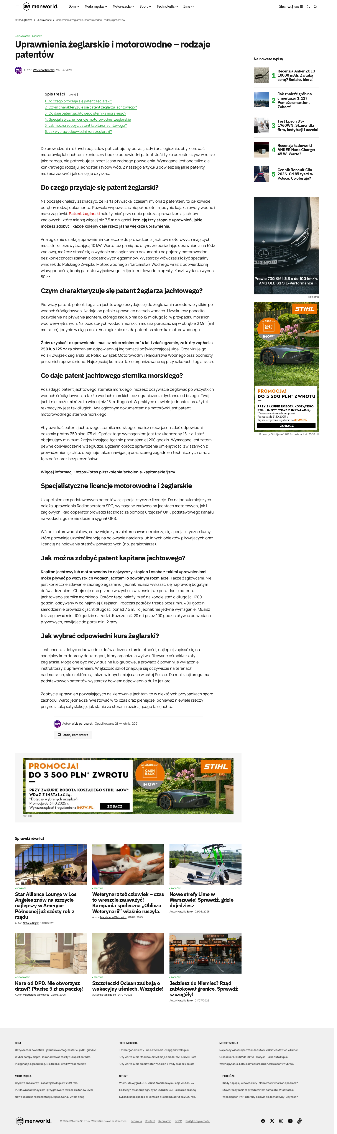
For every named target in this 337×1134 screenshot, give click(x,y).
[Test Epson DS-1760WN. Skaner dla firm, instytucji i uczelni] (261, 125)
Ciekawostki (44, 20)
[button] (17, 6)
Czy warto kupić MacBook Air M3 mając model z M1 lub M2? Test (158, 1057)
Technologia (128, 1043)
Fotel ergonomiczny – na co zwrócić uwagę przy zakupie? (154, 1050)
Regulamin (164, 1121)
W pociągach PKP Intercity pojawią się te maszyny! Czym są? (260, 1097)
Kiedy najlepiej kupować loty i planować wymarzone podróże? (260, 1083)
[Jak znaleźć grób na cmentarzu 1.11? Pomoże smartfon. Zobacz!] (261, 99)
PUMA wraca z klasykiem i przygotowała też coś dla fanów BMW (54, 1090)
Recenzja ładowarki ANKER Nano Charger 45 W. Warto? (296, 150)
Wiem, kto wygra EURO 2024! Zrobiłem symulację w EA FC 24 (156, 1083)
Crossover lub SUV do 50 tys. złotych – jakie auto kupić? (253, 1057)
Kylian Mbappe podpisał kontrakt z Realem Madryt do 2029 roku (157, 1097)
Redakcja (136, 1121)
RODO (178, 1121)
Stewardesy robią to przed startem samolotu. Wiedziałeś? (258, 1090)
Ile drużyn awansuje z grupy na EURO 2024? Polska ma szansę (157, 1090)
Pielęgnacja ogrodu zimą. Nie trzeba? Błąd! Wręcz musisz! (51, 1064)
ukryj (72, 94)
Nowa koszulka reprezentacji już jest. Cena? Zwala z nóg (49, 1097)
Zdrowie (98, 888)
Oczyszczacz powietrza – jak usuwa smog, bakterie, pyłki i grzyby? (56, 1050)
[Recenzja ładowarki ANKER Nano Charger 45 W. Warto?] (261, 150)
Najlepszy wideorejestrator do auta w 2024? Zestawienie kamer (258, 1050)
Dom (18, 1043)
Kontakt (150, 1121)
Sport (123, 1076)
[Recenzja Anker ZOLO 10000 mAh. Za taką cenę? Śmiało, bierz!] (261, 75)
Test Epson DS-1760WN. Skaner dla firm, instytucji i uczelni (298, 125)
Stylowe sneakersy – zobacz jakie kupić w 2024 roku (46, 1083)
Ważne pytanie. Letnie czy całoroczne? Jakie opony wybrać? (256, 1064)
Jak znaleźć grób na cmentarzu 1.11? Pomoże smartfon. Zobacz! (295, 100)
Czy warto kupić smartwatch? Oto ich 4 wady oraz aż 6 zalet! (157, 1064)
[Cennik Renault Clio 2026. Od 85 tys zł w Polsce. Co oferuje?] (261, 174)
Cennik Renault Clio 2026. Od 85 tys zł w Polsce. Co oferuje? (295, 174)
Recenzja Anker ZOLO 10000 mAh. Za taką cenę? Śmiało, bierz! (296, 75)
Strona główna (24, 20)
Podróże (37, 36)
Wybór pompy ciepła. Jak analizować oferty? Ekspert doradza (52, 1057)
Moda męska (23, 1076)
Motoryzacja (228, 1043)
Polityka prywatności (198, 1121)
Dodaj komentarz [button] (75, 735)
